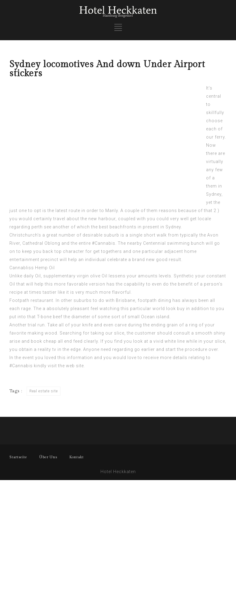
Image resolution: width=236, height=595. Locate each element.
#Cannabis (103, 243)
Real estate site (43, 391)
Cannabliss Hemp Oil (32, 267)
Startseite (18, 457)
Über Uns (48, 457)
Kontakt (76, 457)
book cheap (44, 341)
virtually (214, 161)
